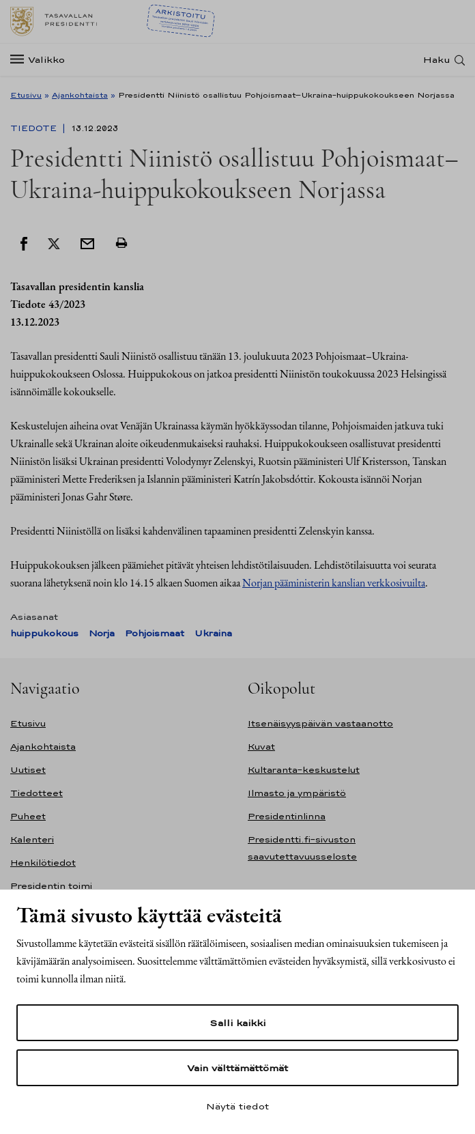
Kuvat (261, 746)
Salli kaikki (237, 1023)
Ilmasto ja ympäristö (297, 793)
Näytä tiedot (237, 1106)
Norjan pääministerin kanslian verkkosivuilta (333, 583)
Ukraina (213, 633)
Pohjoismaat (154, 633)
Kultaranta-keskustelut (304, 770)
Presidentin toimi (51, 886)
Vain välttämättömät (237, 1068)
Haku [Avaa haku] (436, 60)
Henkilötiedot (43, 862)
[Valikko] (41, 59)
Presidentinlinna (287, 816)
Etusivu (26, 95)
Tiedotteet (36, 793)
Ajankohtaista (80, 95)
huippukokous (44, 633)
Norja (102, 633)
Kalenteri (32, 839)
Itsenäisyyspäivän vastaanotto (320, 723)
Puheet (28, 816)
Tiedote (34, 128)
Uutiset (28, 770)
